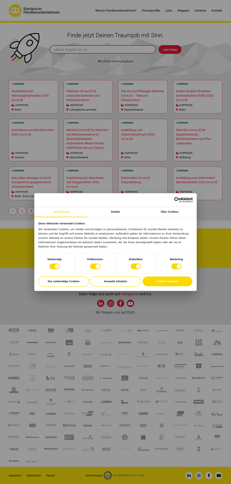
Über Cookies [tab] (169, 211)
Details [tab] (115, 211)
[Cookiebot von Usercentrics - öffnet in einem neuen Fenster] (177, 200)
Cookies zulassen (167, 281)
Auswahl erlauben (115, 281)
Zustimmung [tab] (61, 211)
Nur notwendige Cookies (64, 281)
